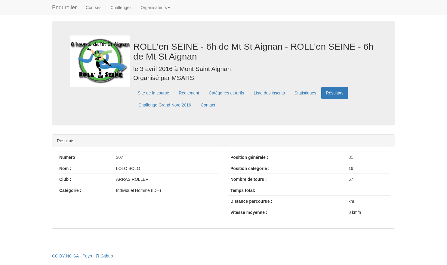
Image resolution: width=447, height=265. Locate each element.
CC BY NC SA (65, 256)
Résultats (334, 93)
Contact (208, 105)
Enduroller (64, 8)
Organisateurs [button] (155, 7)
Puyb (87, 256)
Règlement (189, 93)
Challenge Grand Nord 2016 (164, 105)
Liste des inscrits (269, 93)
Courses (93, 7)
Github (104, 256)
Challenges (120, 7)
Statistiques (305, 93)
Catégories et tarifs (226, 93)
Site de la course (153, 93)
